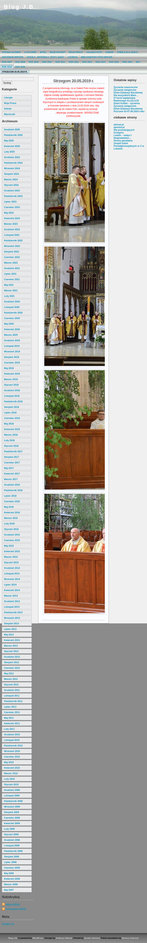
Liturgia (73, 57)
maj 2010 (9, 762)
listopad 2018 (11, 396)
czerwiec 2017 (12, 462)
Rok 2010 (47, 62)
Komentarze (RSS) (16, 909)
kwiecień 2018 (12, 429)
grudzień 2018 (12, 390)
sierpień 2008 (11, 856)
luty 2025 (9, 151)
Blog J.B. (20, 7)
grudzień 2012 (12, 657)
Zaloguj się (8, 924)
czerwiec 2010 (12, 756)
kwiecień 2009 (12, 823)
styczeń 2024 (11, 185)
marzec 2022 (11, 262)
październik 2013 (13, 612)
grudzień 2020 (12, 301)
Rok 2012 (74, 62)
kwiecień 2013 (12, 640)
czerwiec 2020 (12, 318)
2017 (138, 62)
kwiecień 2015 (12, 551)
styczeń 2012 (11, 684)
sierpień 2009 (11, 812)
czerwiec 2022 (12, 257)
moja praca (10, 103)
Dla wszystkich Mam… (126, 95)
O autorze (30, 52)
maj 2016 (9, 507)
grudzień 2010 (12, 734)
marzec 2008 (11, 884)
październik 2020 (13, 312)
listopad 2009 (11, 795)
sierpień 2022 (11, 251)
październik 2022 (13, 240)
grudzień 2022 (12, 229)
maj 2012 (9, 673)
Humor (109, 52)
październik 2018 (13, 401)
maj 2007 (9, 890)
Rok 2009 (34, 62)
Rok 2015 (114, 62)
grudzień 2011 (12, 690)
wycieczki (9, 114)
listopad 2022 (11, 235)
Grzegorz (119, 132)
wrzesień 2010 (12, 751)
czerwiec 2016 (12, 501)
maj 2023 (9, 212)
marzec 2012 (11, 679)
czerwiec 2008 (12, 867)
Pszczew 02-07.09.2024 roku (129, 111)
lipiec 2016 (10, 496)
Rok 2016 (127, 62)
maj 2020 (9, 323)
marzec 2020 (11, 335)
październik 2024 (13, 163)
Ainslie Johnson (92, 938)
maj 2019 (9, 368)
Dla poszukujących (124, 130)
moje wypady (57, 52)
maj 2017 (9, 468)
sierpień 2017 (11, 457)
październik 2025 (13, 135)
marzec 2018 (11, 435)
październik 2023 (13, 196)
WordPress (38, 938)
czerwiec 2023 (12, 207)
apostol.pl (119, 127)
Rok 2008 (20, 62)
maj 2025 (9, 140)
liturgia (8, 97)
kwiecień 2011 (12, 723)
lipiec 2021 (10, 274)
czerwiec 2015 (12, 540)
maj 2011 (9, 718)
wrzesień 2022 (12, 246)
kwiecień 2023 (12, 218)
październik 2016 (13, 490)
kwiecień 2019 (12, 373)
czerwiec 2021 (12, 279)
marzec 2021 (11, 290)
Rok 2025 (20, 67)
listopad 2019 (11, 346)
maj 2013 (9, 634)
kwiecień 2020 (12, 329)
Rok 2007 (7, 62)
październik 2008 (13, 851)
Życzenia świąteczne (125, 90)
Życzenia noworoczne (126, 87)
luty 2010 (9, 779)
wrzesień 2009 (12, 806)
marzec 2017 (11, 479)
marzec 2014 (11, 595)
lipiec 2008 (10, 862)
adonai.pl (119, 124)
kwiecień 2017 (12, 473)
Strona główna (11, 52)
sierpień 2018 (11, 407)
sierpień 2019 (11, 357)
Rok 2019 (7, 67)
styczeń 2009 (11, 834)
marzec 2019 (11, 379)
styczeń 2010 (11, 784)
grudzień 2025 (12, 129)
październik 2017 (13, 451)
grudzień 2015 (12, 534)
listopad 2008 (11, 845)
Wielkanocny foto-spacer (96, 57)
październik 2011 (13, 701)
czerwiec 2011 (12, 712)
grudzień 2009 (12, 790)
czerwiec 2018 (12, 418)
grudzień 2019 (12, 340)
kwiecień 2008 (12, 879)
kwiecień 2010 (12, 768)
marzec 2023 (11, 224)
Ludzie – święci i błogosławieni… (123, 136)
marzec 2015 (11, 557)
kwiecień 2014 (12, 590)
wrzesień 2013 (12, 618)
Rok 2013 (87, 62)
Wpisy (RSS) (12, 904)
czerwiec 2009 (12, 817)
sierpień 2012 (11, 662)
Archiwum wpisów (12, 57)
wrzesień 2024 (12, 168)
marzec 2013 (11, 645)
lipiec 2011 (10, 706)
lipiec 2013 (10, 629)
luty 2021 (9, 296)
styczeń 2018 (11, 446)
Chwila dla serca (127, 52)
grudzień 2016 (12, 484)
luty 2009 (9, 829)
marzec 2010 (11, 773)
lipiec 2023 (10, 201)
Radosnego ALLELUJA (126, 100)
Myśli (43, 52)
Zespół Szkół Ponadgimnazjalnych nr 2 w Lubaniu (129, 146)
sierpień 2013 (11, 623)
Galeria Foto (94, 52)
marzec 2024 (11, 179)
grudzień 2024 (12, 157)
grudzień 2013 (12, 601)
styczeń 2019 (11, 385)
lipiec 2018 (10, 412)
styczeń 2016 (11, 529)
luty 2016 (9, 523)
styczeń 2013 (11, 651)
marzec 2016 (11, 518)
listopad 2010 (11, 740)
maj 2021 (9, 285)
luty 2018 (9, 440)
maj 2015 (9, 546)
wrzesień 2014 (12, 579)
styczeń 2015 (11, 562)
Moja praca (76, 52)
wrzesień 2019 (12, 351)
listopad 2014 (11, 573)
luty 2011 (9, 729)
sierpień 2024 (11, 174)
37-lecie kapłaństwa (124, 98)
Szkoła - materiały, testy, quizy (45, 57)
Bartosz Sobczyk (130, 938)
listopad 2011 (11, 695)
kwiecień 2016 (12, 512)
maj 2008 (9, 873)
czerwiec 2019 (12, 362)
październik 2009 (13, 801)
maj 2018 (9, 423)
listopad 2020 (11, 307)
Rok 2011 (60, 62)
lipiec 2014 (10, 584)
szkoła (7, 108)
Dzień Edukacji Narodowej (128, 92)
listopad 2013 (11, 607)
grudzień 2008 (12, 840)
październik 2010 (13, 745)
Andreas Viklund (64, 938)
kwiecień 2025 (12, 146)
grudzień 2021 (12, 268)
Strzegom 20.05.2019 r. (14, 72)
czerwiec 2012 (12, 668)
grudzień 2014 (12, 568)
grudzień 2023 (12, 190)
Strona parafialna (123, 140)
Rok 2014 (101, 62)
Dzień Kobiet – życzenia (127, 103)
